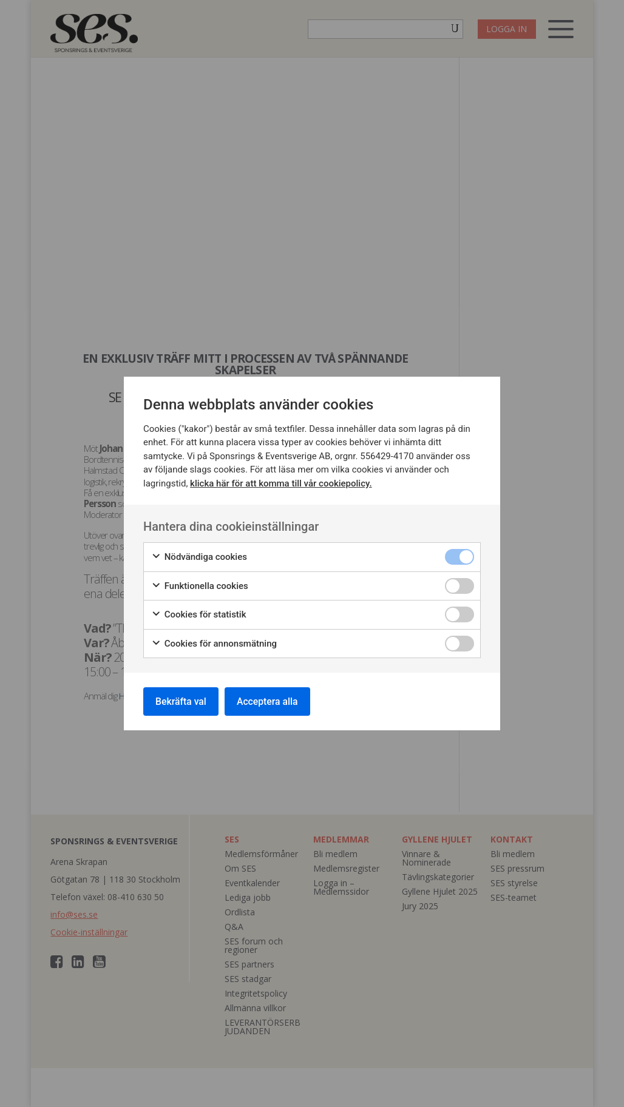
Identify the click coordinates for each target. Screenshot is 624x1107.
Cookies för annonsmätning (214, 643)
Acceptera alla (270, 701)
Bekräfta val (182, 701)
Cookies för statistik (198, 614)
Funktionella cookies (199, 585)
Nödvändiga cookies (199, 556)
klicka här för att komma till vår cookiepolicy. (280, 482)
